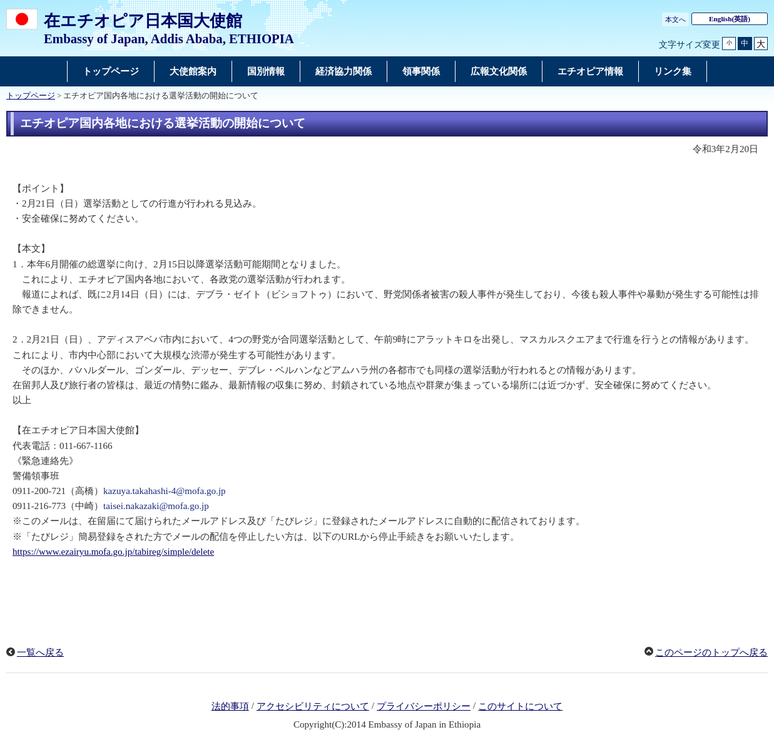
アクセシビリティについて (313, 706)
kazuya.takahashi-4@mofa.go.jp (164, 491)
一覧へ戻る (40, 652)
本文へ (675, 19)
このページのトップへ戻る (711, 652)
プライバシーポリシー (424, 706)
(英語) (729, 19)
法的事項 (230, 706)
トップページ (30, 95)
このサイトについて (520, 706)
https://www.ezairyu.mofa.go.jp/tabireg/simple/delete (113, 552)
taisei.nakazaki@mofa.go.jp (156, 506)
